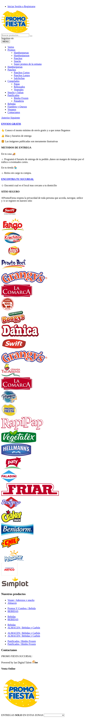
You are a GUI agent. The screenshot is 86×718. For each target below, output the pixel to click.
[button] (5, 117)
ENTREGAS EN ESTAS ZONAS (22, 715)
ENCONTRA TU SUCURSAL (17, 179)
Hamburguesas (21, 52)
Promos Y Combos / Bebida (22, 608)
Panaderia (19, 101)
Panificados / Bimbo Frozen (22, 641)
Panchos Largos (22, 75)
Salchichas (19, 78)
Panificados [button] (13, 95)
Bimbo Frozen (21, 98)
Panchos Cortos (22, 72)
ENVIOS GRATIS (11, 124)
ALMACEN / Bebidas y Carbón (24, 627)
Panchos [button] (12, 69)
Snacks (17, 61)
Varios (11, 47)
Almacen (12, 603)
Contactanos (14, 112)
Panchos (18, 58)
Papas (17, 84)
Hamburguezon (21, 55)
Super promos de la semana (28, 64)
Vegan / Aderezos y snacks (21, 600)
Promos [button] (11, 49)
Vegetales (18, 89)
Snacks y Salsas (15, 92)
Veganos (12, 109)
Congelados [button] (14, 81)
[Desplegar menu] (5, 41)
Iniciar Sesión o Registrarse (21, 6)
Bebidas (12, 103)
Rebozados (19, 86)
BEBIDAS (13, 611)
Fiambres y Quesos (17, 106)
